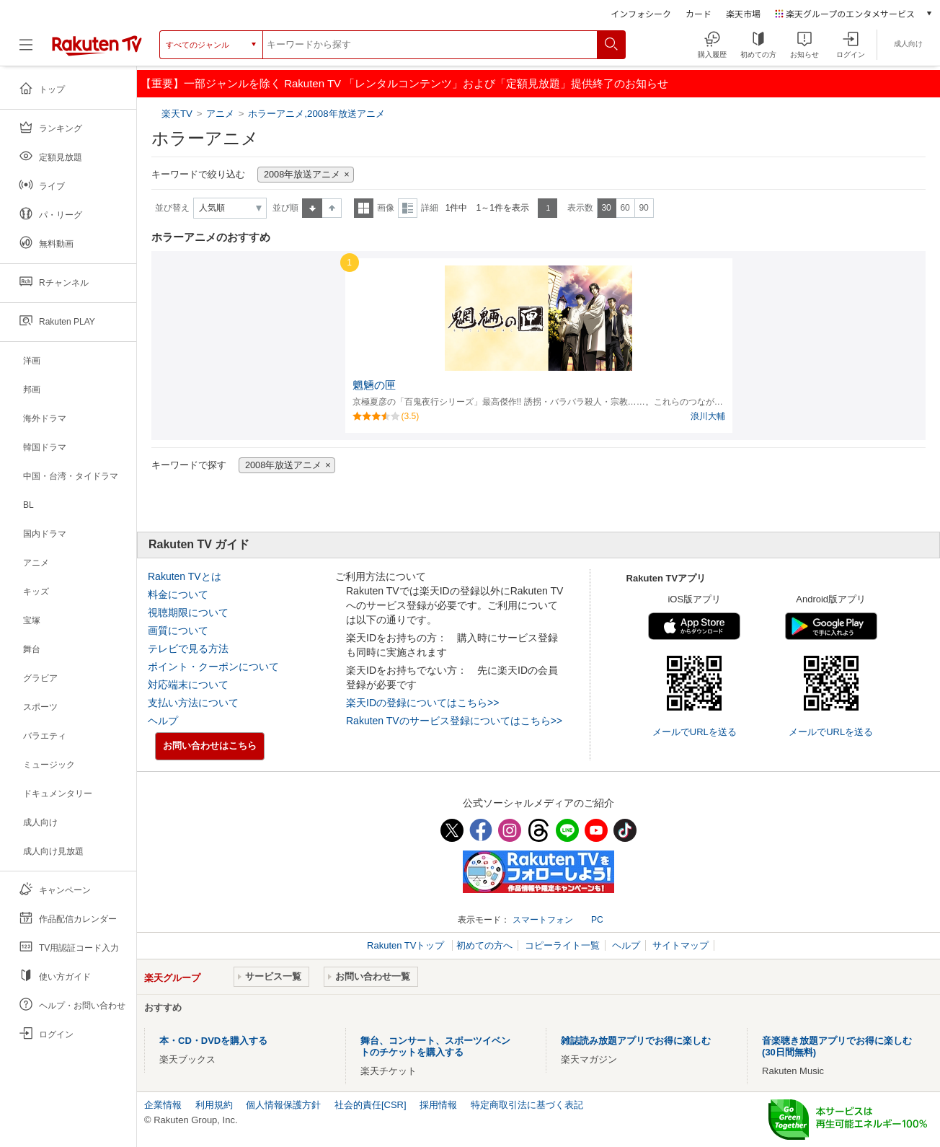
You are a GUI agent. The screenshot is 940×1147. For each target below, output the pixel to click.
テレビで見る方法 (188, 648)
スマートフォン (543, 920)
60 (624, 208)
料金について (178, 594)
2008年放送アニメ (302, 175)
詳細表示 (407, 208)
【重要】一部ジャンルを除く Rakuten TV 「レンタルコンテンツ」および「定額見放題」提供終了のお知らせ (404, 83)
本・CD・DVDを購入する (213, 1040)
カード (698, 13)
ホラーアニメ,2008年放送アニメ (316, 113)
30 (606, 208)
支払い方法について (193, 702)
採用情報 (438, 1104)
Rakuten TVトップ (407, 945)
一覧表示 (363, 208)
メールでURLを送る (694, 731)
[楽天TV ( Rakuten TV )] (97, 50)
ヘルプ (163, 720)
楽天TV (178, 113)
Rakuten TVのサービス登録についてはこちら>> (454, 720)
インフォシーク (641, 13)
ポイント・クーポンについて (213, 666)
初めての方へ (484, 945)
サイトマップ (680, 945)
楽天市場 (743, 13)
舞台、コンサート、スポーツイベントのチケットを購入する (435, 1046)
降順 (332, 208)
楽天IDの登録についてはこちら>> (422, 702)
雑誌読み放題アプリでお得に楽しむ (636, 1040)
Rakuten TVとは (184, 576)
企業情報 (163, 1104)
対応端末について (188, 684)
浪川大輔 (708, 416)
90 (643, 208)
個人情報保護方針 (283, 1104)
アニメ (220, 113)
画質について (178, 630)
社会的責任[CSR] (370, 1104)
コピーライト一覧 (562, 945)
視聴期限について (188, 612)
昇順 (312, 208)
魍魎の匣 (374, 385)
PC (597, 920)
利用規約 (214, 1104)
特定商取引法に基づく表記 (527, 1104)
